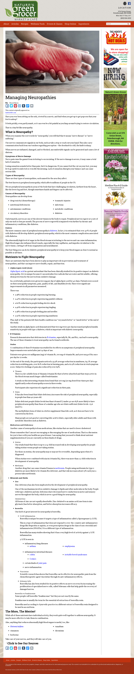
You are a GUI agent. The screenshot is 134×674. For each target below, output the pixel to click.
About (6, 24)
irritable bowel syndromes (76, 554)
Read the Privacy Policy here (55, 669)
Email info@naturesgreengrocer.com (124, 3)
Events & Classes (54, 24)
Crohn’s (33, 559)
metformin (59, 468)
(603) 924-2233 (126, 18)
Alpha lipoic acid (17, 271)
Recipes (24, 24)
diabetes (53, 230)
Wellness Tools (38, 24)
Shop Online (70, 24)
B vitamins (51, 337)
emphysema (70, 546)
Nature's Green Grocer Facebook (129, 3)
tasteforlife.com (10, 113)
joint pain (42, 563)
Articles (15, 24)
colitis (32, 554)
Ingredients (83, 24)
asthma (33, 546)
